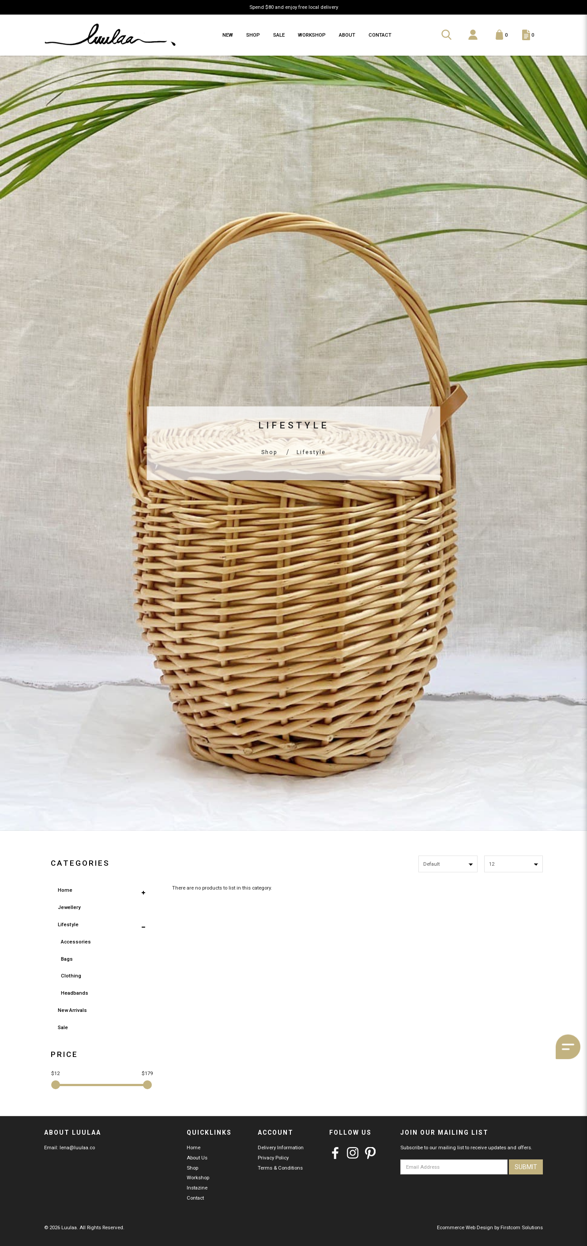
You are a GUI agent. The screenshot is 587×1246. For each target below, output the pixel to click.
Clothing (71, 976)
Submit (526, 1166)
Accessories (76, 942)
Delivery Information (281, 1147)
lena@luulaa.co (77, 1147)
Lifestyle (311, 452)
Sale (63, 1027)
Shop (269, 452)
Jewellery (69, 907)
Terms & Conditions (280, 1168)
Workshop (198, 1177)
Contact (195, 1198)
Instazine (197, 1188)
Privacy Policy (273, 1158)
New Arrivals (72, 1010)
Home (65, 890)
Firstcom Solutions (521, 1227)
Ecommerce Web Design (465, 1227)
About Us (197, 1158)
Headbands (74, 993)
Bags (67, 959)
